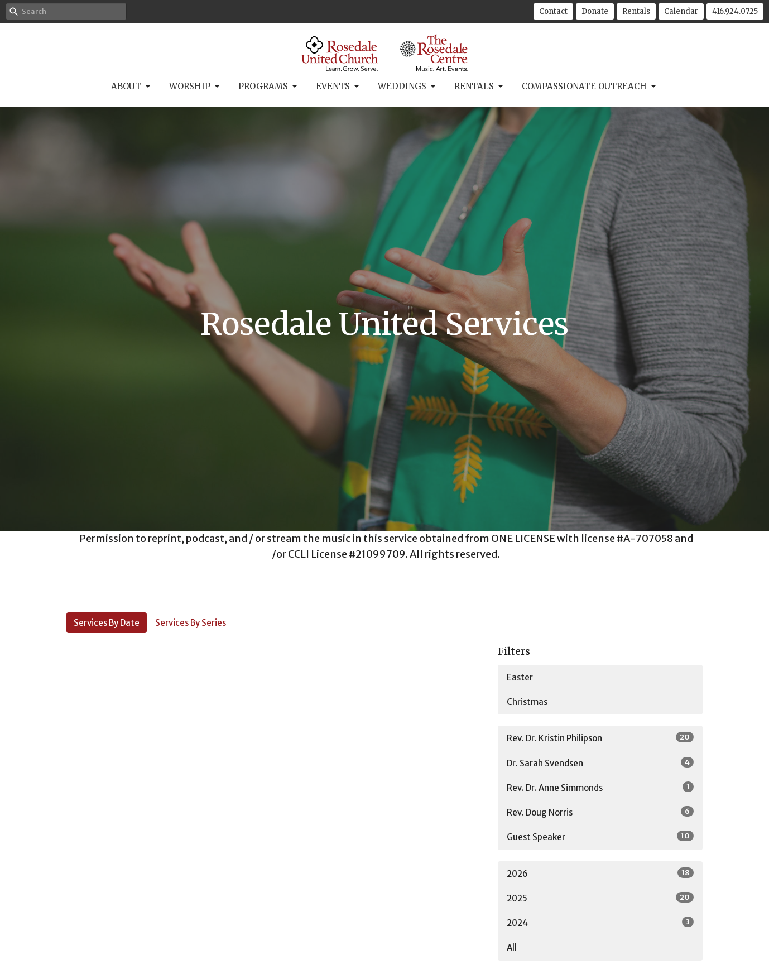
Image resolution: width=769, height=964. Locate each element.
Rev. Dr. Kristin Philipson (600, 738)
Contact (553, 11)
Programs (268, 86)
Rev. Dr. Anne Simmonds (600, 787)
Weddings (408, 86)
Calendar (681, 11)
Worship (195, 86)
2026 (600, 873)
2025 (600, 898)
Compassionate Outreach (590, 86)
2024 (600, 922)
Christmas (527, 702)
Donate (594, 11)
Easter (520, 677)
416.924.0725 (735, 11)
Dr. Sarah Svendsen (600, 763)
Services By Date (107, 622)
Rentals (636, 11)
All (512, 947)
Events (338, 86)
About (131, 86)
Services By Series (190, 622)
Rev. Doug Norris (600, 812)
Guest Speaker (600, 836)
